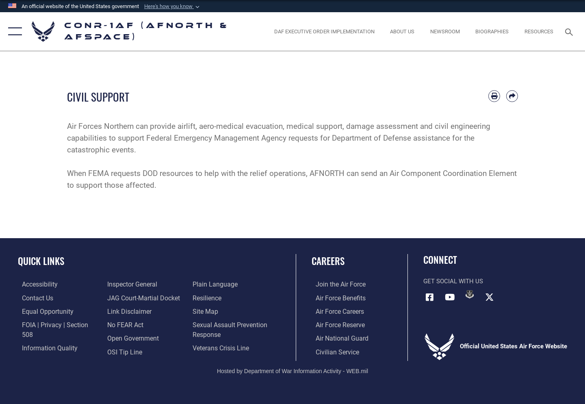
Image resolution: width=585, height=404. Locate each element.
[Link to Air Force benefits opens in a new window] (336, 297)
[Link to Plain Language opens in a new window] (126, 350)
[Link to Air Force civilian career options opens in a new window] (332, 350)
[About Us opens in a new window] (402, 31)
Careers (328, 261)
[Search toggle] (570, 31)
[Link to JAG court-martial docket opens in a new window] (141, 284)
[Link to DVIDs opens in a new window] (470, 294)
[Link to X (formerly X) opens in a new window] (489, 297)
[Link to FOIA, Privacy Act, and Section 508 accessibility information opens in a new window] (55, 324)
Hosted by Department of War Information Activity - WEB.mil (292, 370)
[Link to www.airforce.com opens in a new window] (336, 284)
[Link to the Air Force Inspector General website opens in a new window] (42, 350)
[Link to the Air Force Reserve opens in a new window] (336, 324)
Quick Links (41, 261)
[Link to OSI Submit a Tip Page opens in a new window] (122, 337)
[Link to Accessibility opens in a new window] (35, 284)
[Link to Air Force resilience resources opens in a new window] (208, 284)
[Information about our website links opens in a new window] (127, 297)
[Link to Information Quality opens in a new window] (44, 337)
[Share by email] (512, 96)
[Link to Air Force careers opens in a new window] (335, 311)
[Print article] (494, 96)
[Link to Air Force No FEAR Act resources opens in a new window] (123, 311)
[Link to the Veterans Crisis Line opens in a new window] (221, 333)
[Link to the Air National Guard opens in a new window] (337, 337)
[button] (172, 6)
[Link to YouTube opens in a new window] (450, 297)
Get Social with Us (453, 281)
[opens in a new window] (324, 31)
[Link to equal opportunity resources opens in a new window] (42, 311)
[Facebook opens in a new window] (429, 297)
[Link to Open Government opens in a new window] (130, 324)
